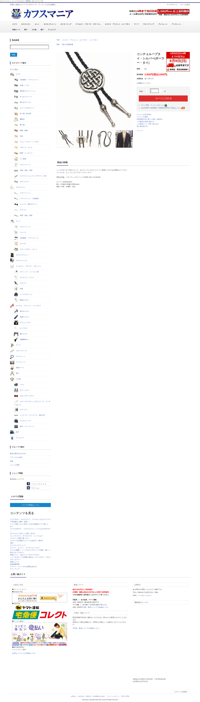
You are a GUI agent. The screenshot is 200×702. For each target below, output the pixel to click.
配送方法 (88, 696)
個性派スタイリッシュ (25, 91)
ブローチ (20, 283)
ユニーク (20, 232)
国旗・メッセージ (23, 153)
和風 (18, 289)
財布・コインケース (24, 426)
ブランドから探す (16, 457)
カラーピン (21, 410)
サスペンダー (21, 390)
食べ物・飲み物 (22, 114)
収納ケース (16, 30)
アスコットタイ (22, 323)
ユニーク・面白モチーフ (25, 204)
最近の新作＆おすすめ (18, 453)
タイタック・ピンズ (24, 277)
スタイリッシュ (22, 193)
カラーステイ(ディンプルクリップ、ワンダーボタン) (32, 403)
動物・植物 (21, 130)
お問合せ (73, 696)
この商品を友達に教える (145, 121)
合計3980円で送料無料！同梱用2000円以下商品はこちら (163, 108)
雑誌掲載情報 (14, 564)
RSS (122, 696)
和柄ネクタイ (21, 317)
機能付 (19, 119)
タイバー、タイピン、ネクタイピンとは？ (25, 548)
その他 (34, 30)
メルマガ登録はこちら (30, 505)
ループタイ (94, 40)
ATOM (127, 696)
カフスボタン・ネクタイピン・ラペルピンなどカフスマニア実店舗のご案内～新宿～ (30, 520)
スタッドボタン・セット (25, 249)
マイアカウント (172, 5)
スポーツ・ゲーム (23, 147)
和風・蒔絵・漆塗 (23, 170)
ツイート (140, 131)
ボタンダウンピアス (24, 396)
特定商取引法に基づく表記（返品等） (150, 119)
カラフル (20, 210)
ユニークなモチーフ (24, 108)
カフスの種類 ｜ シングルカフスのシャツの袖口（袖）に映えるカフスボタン (30, 551)
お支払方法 (81, 696)
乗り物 (19, 125)
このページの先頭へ (181, 692)
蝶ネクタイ (21, 334)
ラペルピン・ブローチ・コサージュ (88, 24)
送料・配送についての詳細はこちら (95, 607)
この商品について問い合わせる (148, 124)
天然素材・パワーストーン (26, 80)
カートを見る (185, 5)
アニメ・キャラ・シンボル (26, 142)
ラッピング (52, 30)
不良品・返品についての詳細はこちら (86, 628)
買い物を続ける (142, 126)
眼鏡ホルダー (21, 300)
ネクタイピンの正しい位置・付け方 (22, 533)
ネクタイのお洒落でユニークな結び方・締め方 (26, 541)
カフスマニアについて (18, 545)
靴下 (25, 30)
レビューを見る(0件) (144, 114)
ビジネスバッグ (22, 421)
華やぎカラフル (22, 102)
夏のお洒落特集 (67, 44)
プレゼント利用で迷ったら (19, 538)
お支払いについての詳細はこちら (24, 653)
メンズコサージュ (23, 294)
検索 (13, 55)
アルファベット (22, 165)
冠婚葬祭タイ (21, 339)
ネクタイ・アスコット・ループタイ (117, 24)
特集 (58, 44)
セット (37, 24)
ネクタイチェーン (50, 24)
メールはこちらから (145, 595)
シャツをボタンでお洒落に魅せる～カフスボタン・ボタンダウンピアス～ (30, 558)
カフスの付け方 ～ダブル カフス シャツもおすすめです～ (30, 530)
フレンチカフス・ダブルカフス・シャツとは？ (26, 536)
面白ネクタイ (21, 311)
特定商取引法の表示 (99, 696)
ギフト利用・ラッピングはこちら (154, 105)
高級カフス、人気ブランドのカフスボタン (25, 555)
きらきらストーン (23, 97)
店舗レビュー (14, 562)
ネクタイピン (26, 24)
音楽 (18, 136)
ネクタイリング (65, 24)
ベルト (19, 385)
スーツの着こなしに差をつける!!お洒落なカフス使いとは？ (29, 525)
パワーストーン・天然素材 (26, 199)
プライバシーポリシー (113, 696)
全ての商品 (14, 69)
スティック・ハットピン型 (26, 272)
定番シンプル (21, 85)
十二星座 (20, 159)
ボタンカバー (21, 182)
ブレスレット (163, 24)
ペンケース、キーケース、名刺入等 (29, 415)
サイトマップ (14, 569)
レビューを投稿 (142, 117)
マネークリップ (148, 24)
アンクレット (176, 24)
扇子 (42, 30)
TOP (58, 40)
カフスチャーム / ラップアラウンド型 (30, 176)
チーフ (136, 24)
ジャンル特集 (14, 465)
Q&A (11, 543)
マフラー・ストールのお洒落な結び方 (23, 566)
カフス (14, 24)
